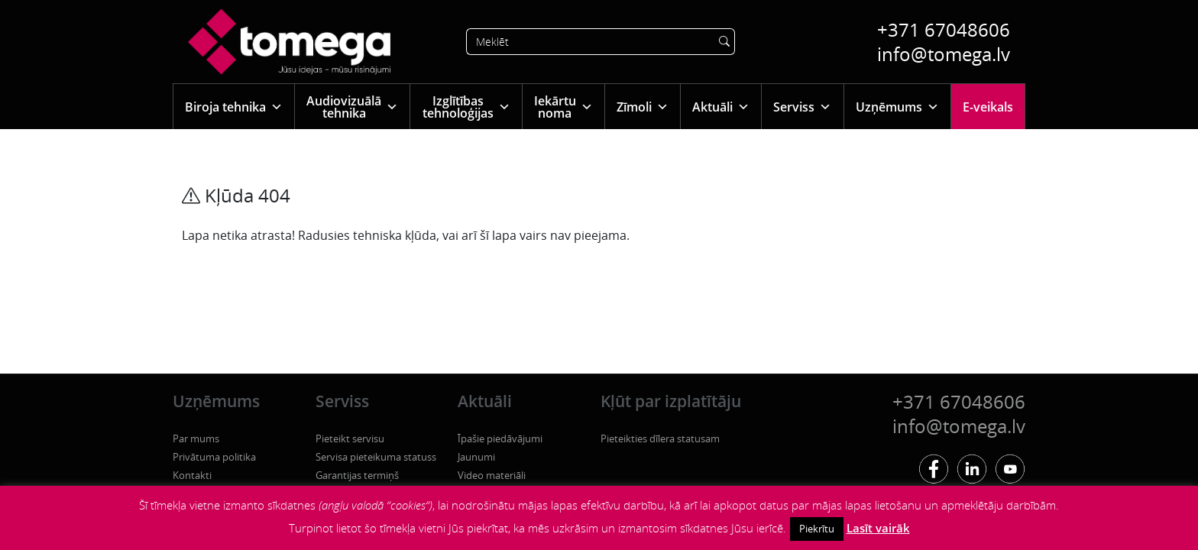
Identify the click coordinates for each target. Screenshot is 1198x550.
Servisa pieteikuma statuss (376, 457)
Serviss (802, 106)
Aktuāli (721, 106)
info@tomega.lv (943, 53)
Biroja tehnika (234, 106)
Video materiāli (492, 475)
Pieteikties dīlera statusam (660, 438)
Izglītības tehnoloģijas (466, 106)
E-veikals (988, 107)
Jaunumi (476, 457)
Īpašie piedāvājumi (500, 438)
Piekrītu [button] (816, 528)
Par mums (196, 438)
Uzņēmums (897, 106)
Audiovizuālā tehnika (352, 106)
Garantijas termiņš (357, 475)
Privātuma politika (214, 457)
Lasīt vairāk (878, 527)
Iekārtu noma (563, 106)
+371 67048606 (943, 29)
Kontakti (192, 475)
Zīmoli (643, 106)
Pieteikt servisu (350, 438)
